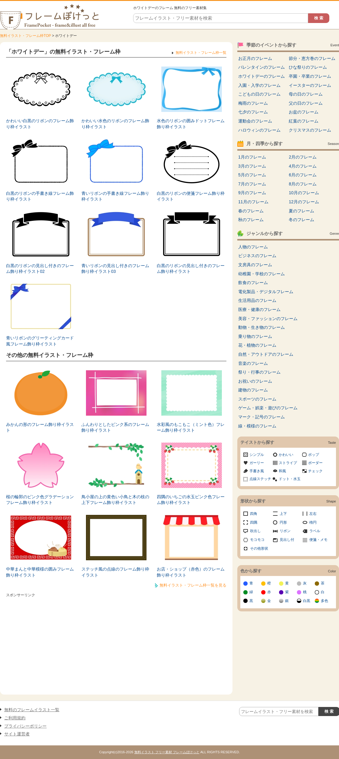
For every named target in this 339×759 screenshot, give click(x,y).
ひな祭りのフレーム (308, 67)
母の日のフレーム (306, 94)
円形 (283, 522)
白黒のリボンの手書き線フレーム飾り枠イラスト (40, 196)
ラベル (314, 531)
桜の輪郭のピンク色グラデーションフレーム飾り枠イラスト (40, 499)
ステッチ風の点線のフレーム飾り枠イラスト (115, 572)
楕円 (313, 522)
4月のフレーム (303, 166)
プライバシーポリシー (25, 726)
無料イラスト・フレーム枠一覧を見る (193, 585)
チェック (315, 471)
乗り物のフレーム (255, 336)
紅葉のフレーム (303, 121)
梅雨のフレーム (253, 103)
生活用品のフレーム (257, 300)
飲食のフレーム (253, 282)
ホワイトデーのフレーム (261, 76)
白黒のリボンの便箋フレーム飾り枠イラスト (191, 196)
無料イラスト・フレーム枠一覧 (201, 53)
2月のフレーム (303, 157)
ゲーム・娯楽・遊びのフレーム (268, 407)
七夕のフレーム (253, 112)
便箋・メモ (318, 540)
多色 (324, 601)
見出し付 (287, 540)
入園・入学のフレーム (259, 85)
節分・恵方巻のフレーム (312, 58)
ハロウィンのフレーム (259, 130)
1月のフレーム (252, 157)
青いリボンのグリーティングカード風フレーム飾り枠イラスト (40, 340)
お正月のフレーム (255, 58)
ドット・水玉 (290, 479)
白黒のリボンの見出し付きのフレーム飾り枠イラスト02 (40, 268)
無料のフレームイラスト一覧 (31, 709)
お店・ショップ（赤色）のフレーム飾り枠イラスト (191, 572)
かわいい (286, 455)
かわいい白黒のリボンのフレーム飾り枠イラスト (40, 123)
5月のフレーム (252, 174)
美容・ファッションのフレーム (268, 318)
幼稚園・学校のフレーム (261, 273)
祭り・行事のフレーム (259, 372)
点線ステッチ (260, 479)
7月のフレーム (252, 184)
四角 (253, 514)
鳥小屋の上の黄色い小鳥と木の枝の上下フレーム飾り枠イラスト (115, 499)
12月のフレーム (304, 201)
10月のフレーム (304, 192)
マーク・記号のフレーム (261, 416)
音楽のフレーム (253, 363)
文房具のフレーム (255, 264)
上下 (283, 514)
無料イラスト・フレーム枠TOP (25, 36)
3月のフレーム (252, 166)
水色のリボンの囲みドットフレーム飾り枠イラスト (191, 123)
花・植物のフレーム (257, 345)
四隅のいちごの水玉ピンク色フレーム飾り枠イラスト (191, 499)
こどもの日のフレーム (259, 94)
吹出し (255, 531)
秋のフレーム (251, 219)
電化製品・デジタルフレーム (265, 291)
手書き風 (256, 471)
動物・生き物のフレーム (261, 327)
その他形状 (259, 548)
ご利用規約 (14, 717)
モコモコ (257, 540)
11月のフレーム (253, 201)
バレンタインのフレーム (261, 67)
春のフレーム (251, 210)
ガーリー (256, 463)
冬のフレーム (301, 219)
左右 (313, 514)
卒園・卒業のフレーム (310, 76)
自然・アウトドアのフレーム (265, 354)
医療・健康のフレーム (259, 309)
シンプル (256, 455)
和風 (282, 471)
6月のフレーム (303, 174)
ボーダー (315, 463)
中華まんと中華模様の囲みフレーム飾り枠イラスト (40, 572)
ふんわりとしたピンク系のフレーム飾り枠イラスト (115, 427)
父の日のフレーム (306, 103)
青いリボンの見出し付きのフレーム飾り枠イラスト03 (115, 268)
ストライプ (288, 463)
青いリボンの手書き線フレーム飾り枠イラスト (115, 196)
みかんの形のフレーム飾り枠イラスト (40, 427)
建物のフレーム (253, 390)
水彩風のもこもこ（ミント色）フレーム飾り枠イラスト (191, 427)
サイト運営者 (17, 733)
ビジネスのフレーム (257, 255)
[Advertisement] (116, 641)
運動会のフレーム (255, 121)
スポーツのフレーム (257, 399)
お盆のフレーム (303, 112)
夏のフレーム (301, 210)
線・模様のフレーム (257, 426)
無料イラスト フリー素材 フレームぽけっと (166, 752)
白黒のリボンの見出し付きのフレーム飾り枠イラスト (191, 268)
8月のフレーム (303, 184)
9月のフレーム (252, 192)
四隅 (253, 522)
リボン (285, 531)
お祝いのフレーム (255, 381)
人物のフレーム (253, 246)
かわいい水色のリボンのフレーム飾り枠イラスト (115, 123)
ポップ (313, 455)
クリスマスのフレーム (310, 130)
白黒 (306, 601)
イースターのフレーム (310, 85)
